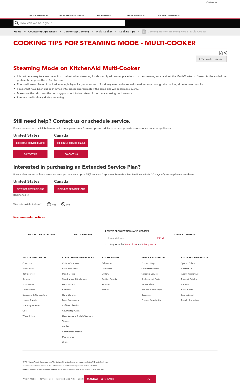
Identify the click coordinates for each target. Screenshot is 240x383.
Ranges (26, 279)
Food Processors (70, 300)
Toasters (66, 321)
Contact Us (30, 154)
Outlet (65, 342)
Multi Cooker (104, 31)
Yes (54, 204)
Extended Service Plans (30, 189)
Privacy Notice (149, 244)
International (187, 295)
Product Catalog (189, 279)
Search (16, 23)
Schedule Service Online (30, 143)
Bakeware (107, 263)
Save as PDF (220, 53)
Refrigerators (29, 274)
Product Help (148, 263)
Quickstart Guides (150, 268)
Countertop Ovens (71, 310)
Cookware (107, 268)
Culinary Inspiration (169, 15)
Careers (185, 284)
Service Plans (148, 284)
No (68, 204)
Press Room (187, 289)
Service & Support (136, 15)
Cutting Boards (109, 279)
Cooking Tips (127, 31)
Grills (25, 310)
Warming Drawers (31, 305)
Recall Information (190, 300)
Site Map (82, 379)
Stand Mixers (68, 274)
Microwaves (28, 284)
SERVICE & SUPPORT (153, 257)
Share (225, 53)
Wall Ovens (28, 268)
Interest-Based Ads (65, 379)
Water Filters (28, 316)
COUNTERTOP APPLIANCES (78, 257)
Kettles (65, 326)
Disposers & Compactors (34, 295)
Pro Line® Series (70, 268)
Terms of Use (130, 244)
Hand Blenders (69, 295)
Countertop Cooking (77, 31)
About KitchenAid (189, 274)
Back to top (19, 194)
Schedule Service (150, 274)
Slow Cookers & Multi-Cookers (77, 316)
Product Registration (41, 234)
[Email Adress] (136, 238)
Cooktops (27, 263)
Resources (147, 295)
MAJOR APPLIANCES (34, 257)
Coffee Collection (70, 305)
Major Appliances (39, 15)
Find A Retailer (83, 234)
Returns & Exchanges (152, 289)
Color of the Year (70, 263)
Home (18, 31)
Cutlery (105, 274)
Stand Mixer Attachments (74, 279)
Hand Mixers (68, 284)
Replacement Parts (151, 279)
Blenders (66, 289)
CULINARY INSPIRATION (194, 257)
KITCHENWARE (110, 257)
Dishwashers (28, 289)
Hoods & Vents (29, 300)
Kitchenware (104, 15)
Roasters (106, 284)
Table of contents (211, 59)
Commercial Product (72, 331)
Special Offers (188, 263)
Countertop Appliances (71, 15)
